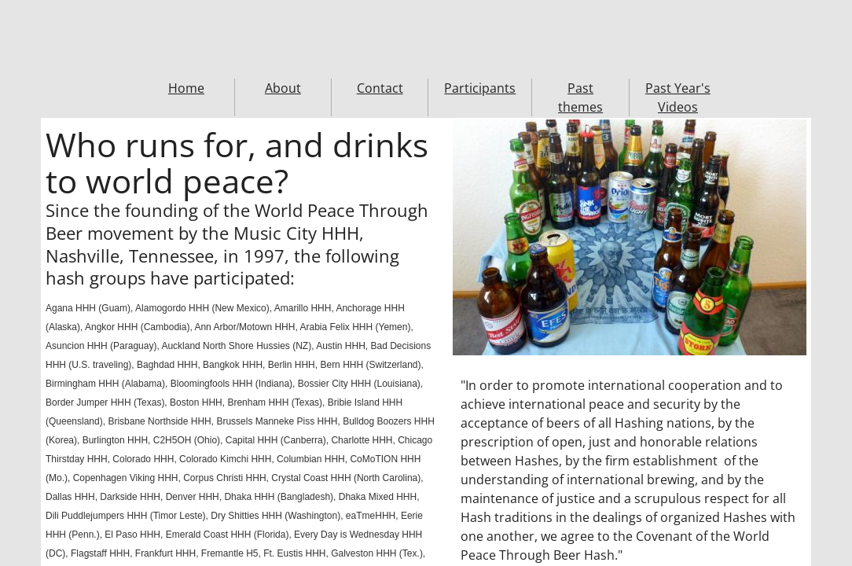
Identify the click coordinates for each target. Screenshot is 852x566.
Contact (380, 88)
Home (186, 88)
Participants (480, 88)
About (283, 88)
